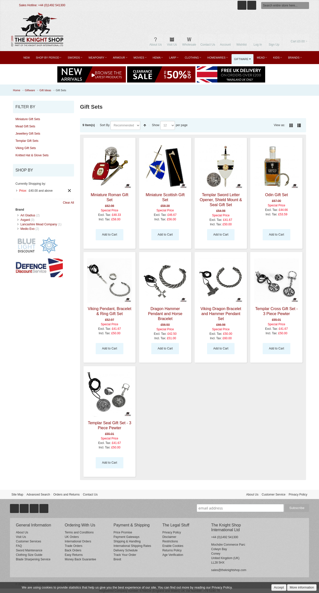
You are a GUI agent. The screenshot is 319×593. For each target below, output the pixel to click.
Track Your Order (125, 555)
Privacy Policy (298, 494)
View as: (279, 125)
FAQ (19, 546)
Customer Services (28, 541)
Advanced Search (38, 494)
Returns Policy (171, 550)
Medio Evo (27, 229)
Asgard (25, 220)
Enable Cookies (172, 546)
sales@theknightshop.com (228, 570)
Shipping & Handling (127, 541)
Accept (279, 587)
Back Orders (73, 550)
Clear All (68, 202)
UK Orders (72, 537)
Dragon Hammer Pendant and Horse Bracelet (165, 314)
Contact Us (90, 494)
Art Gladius (27, 215)
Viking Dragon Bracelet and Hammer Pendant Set (220, 314)
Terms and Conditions (79, 532)
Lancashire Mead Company (38, 224)
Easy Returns (74, 555)
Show (155, 125)
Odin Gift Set (276, 195)
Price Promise (123, 532)
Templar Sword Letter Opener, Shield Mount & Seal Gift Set (221, 200)
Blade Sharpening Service (33, 559)
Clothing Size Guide (29, 555)
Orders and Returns (66, 494)
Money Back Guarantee (80, 559)
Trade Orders (73, 546)
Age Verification (172, 555)
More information (302, 587)
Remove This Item (69, 190)
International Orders (78, 541)
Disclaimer (169, 537)
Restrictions (170, 541)
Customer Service (273, 494)
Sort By (104, 125)
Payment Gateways (127, 537)
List (299, 125)
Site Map (17, 494)
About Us (252, 494)
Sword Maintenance (29, 550)
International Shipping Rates (132, 546)
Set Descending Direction (145, 125)
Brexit (117, 559)
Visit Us (21, 537)
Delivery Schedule (126, 550)
